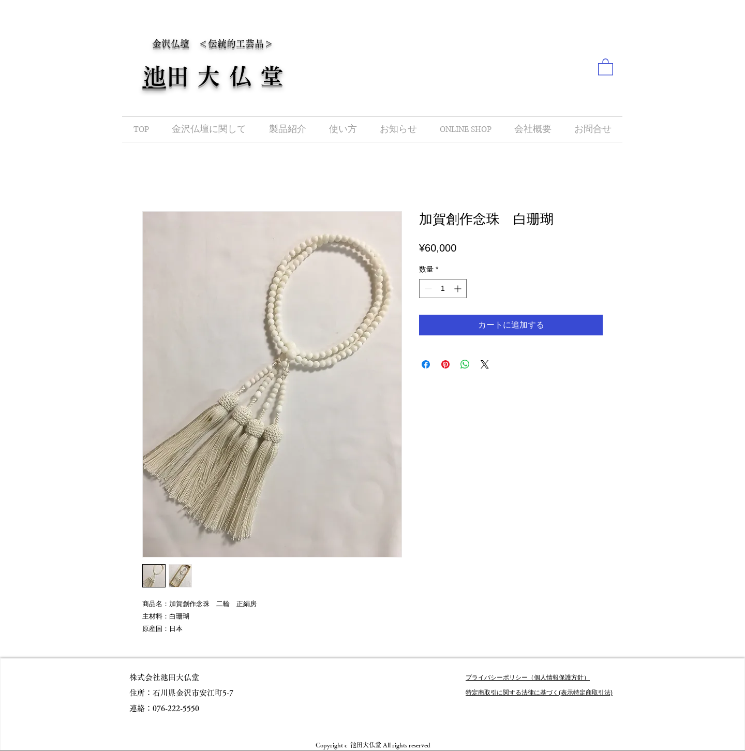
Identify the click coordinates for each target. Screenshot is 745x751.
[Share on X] (485, 364)
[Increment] (458, 288)
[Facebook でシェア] (426, 364)
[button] (605, 66)
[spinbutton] (443, 288)
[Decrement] (427, 288)
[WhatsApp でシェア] (465, 364)
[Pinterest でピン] (445, 364)
